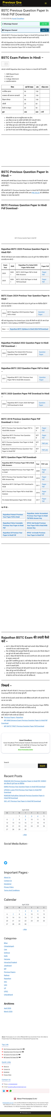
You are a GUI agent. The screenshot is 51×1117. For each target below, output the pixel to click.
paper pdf (44, 273)
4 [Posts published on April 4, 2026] (37, 816)
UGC (5, 985)
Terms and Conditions (12, 890)
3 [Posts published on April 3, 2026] (31, 816)
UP (5, 988)
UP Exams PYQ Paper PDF (11, 1054)
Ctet (5, 949)
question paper (41, 313)
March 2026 (8, 1011)
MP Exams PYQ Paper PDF (11, 1057)
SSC (5, 982)
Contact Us (8, 881)
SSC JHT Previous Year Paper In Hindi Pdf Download (22, 801)
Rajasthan (19, 717)
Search (6, 762)
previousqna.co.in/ (8, 1102)
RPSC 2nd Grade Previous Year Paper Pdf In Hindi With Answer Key (37, 525)
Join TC (44, 30)
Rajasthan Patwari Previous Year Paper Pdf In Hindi (13, 516)
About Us (7, 877)
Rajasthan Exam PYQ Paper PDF (13, 1052)
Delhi (6, 956)
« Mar (25, 835)
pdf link (45, 443)
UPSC (6, 991)
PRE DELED (36, 193)
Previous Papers (9, 717)
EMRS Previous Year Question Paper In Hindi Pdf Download (24, 787)
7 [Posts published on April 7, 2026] (13, 819)
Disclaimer (7, 884)
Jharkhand (8, 966)
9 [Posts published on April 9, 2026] (25, 819)
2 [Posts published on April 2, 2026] (25, 816)
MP (5, 969)
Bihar (6, 943)
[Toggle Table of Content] (5, 63)
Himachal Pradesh (10, 962)
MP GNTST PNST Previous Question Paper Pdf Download (24, 726)
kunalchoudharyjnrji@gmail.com (17, 1087)
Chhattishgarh (9, 946)
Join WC (44, 24)
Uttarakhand (8, 995)
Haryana (7, 959)
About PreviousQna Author (25, 749)
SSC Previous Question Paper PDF (13, 1049)
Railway (6, 975)
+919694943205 (12, 1084)
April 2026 (7, 1008)
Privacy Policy (9, 887)
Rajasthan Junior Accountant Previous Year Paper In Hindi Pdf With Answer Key (37, 515)
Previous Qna (12, 2)
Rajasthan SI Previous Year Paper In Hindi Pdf (12, 534)
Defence (7, 953)
